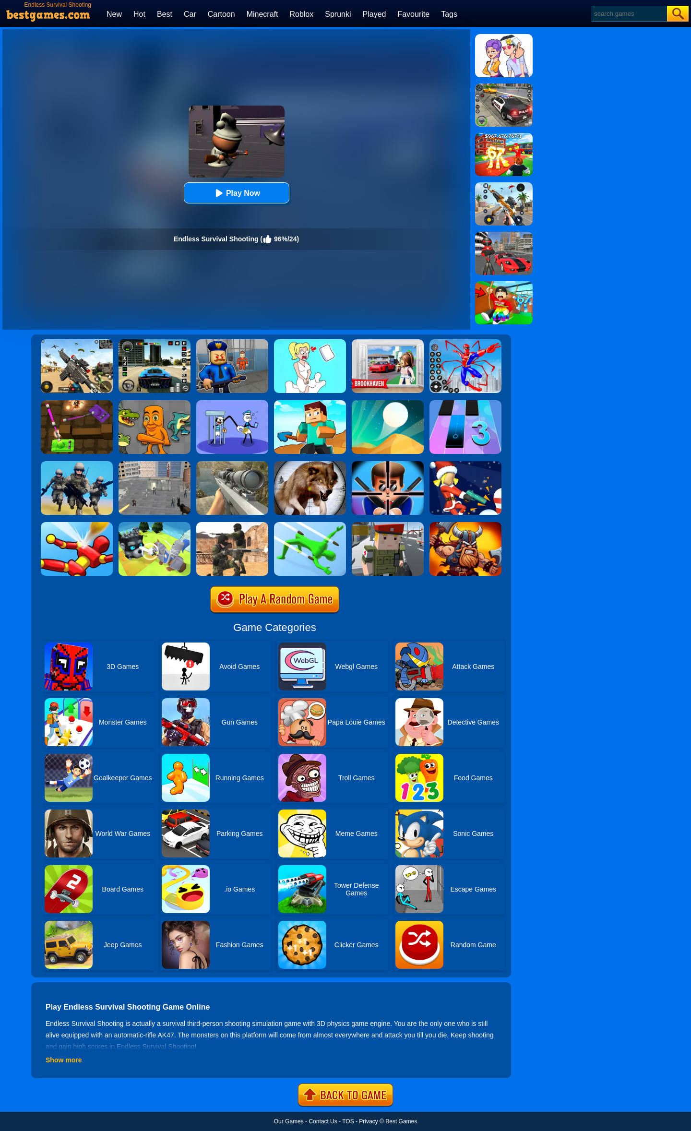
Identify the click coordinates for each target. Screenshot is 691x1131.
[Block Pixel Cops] (388, 525)
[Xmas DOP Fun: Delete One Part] (310, 342)
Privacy (368, 1121)
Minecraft (262, 14)
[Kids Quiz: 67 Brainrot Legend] (504, 136)
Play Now (236, 193)
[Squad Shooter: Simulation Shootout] (77, 342)
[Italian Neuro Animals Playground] (155, 403)
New (114, 14)
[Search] (629, 14)
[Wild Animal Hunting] (310, 464)
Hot (139, 14)
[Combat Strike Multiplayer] (232, 525)
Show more (64, 1060)
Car (190, 14)
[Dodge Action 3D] (310, 525)
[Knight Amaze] (155, 525)
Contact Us (323, 1121)
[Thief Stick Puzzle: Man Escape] (232, 403)
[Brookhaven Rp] (388, 342)
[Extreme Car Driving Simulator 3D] (155, 342)
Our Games (289, 1121)
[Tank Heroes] (77, 403)
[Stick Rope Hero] (504, 235)
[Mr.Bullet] (388, 464)
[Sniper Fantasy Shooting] (232, 464)
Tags (449, 14)
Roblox (301, 14)
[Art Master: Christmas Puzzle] (504, 37)
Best (164, 14)
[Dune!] (388, 403)
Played (374, 14)
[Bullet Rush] (465, 464)
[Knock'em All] (77, 525)
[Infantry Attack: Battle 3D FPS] (77, 464)
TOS (348, 1121)
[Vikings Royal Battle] (465, 525)
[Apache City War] (155, 464)
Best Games (401, 1121)
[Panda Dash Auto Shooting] (504, 185)
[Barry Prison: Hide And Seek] (232, 342)
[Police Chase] (504, 86)
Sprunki (338, 14)
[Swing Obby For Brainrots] (504, 284)
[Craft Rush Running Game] (310, 403)
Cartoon (221, 14)
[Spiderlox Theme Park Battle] (465, 342)
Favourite (413, 14)
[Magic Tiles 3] (465, 403)
